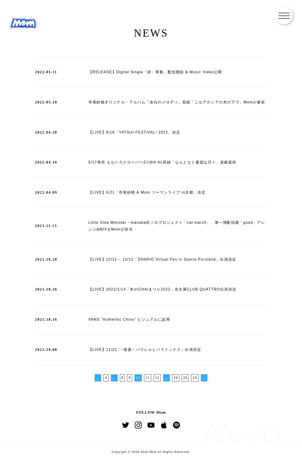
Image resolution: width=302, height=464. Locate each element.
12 (157, 378)
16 (175, 378)
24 (195, 378)
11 (147, 378)
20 (185, 378)
